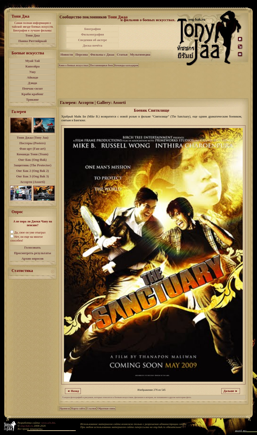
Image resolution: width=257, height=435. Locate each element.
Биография (92, 29)
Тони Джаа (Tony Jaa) (32, 137)
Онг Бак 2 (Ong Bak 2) (32, 171)
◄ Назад (73, 391)
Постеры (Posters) (32, 143)
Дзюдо (32, 83)
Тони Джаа (117, 17)
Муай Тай (32, 61)
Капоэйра (32, 66)
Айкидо (32, 77)
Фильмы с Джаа (102, 54)
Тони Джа (32, 35)
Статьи (122, 54)
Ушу (32, 72)
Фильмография (92, 34)
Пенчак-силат (32, 88)
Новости (66, 54)
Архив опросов (33, 258)
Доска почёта (92, 45)
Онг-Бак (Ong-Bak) (32, 160)
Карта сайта (78, 408)
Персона (81, 54)
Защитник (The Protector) (32, 165)
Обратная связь (106, 408)
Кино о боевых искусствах (74, 65)
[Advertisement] (148, 37)
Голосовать (32, 247)
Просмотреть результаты (32, 253)
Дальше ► (230, 391)
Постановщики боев (101, 65)
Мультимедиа (140, 54)
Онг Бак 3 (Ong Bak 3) (32, 176)
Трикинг (32, 99)
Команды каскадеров (126, 65)
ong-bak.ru (26, 425)
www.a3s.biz (48, 422)
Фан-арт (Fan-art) (33, 148)
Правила (65, 408)
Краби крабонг (33, 94)
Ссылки (91, 408)
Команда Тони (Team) (32, 154)
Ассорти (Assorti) (32, 182)
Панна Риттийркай (32, 41)
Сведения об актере (92, 40)
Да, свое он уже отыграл (29, 232)
